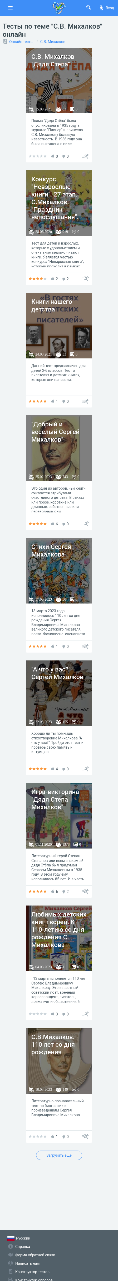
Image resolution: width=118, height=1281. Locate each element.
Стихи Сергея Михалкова (51, 550)
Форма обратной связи (35, 1255)
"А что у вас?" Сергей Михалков (57, 673)
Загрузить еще (59, 1155)
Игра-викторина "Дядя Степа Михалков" (55, 799)
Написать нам (27, 1263)
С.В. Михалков (52, 42)
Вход (106, 7)
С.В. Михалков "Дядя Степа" (53, 60)
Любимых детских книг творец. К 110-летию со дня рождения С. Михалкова (58, 929)
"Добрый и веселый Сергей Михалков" (55, 432)
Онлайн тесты (21, 42)
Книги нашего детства (51, 305)
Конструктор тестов (32, 1272)
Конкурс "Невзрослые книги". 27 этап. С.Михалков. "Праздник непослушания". (55, 198)
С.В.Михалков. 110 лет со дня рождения (53, 1044)
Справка (22, 1247)
